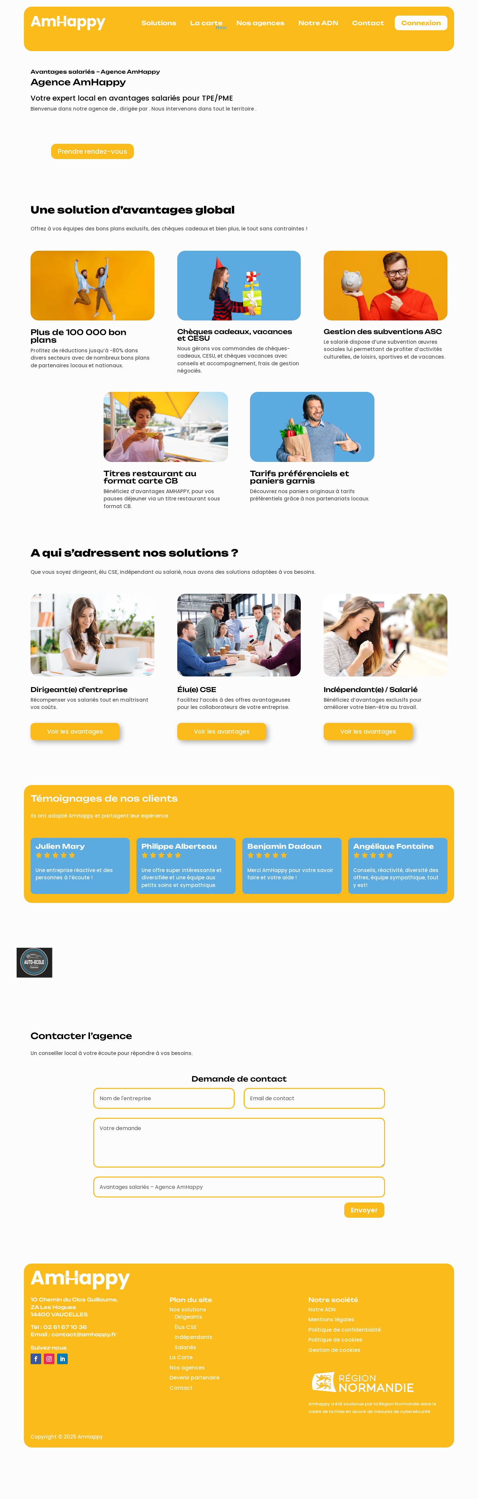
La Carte (181, 1357)
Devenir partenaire (194, 1377)
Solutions (158, 23)
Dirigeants (188, 1317)
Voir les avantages (75, 731)
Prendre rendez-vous (92, 151)
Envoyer (364, 1210)
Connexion (421, 23)
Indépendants (193, 1337)
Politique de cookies (335, 1340)
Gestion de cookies (334, 1350)
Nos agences (260, 23)
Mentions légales (331, 1319)
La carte (206, 23)
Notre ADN (318, 23)
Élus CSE (186, 1327)
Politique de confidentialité (344, 1330)
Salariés (185, 1347)
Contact (368, 23)
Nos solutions (188, 1309)
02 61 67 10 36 (65, 1327)
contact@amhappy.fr (84, 1334)
